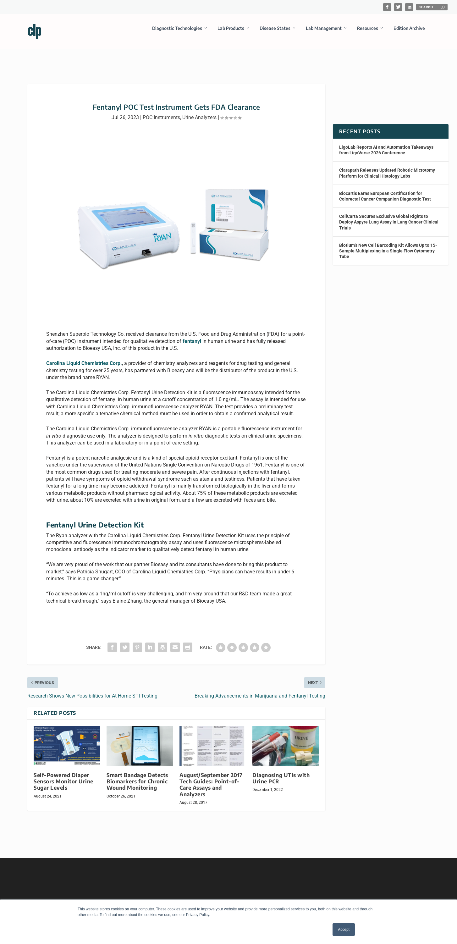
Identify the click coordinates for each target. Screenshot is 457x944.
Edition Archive (409, 32)
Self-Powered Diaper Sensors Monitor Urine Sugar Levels (63, 775)
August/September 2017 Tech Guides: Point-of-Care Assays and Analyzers (211, 779)
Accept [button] (344, 929)
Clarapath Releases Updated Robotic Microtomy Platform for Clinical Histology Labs (387, 167)
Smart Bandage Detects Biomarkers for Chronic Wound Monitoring (137, 775)
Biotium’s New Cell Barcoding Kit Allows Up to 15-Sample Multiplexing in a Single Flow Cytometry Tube (388, 245)
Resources (367, 32)
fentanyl (192, 336)
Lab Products (230, 32)
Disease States (275, 32)
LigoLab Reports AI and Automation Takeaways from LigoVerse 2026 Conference (386, 144)
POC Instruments (161, 112)
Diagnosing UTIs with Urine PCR (281, 772)
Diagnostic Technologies (177, 32)
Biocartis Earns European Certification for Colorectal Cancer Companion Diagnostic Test (385, 190)
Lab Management (324, 32)
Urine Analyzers (199, 112)
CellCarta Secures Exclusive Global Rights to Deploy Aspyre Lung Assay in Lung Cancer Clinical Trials (388, 216)
